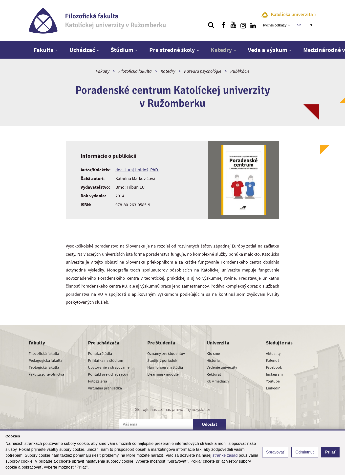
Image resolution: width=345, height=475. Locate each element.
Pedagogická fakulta (45, 360)
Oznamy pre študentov (166, 353)
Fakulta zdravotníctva (46, 374)
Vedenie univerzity (222, 367)
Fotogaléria (97, 381)
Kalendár (273, 360)
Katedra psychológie (202, 71)
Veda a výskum (267, 50)
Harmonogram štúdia (165, 367)
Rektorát (214, 374)
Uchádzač (82, 50)
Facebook (274, 367)
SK (299, 24)
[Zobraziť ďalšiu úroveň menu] (289, 25)
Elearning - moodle (163, 374)
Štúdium (122, 50)
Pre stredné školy (172, 50)
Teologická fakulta (44, 367)
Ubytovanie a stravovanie (108, 367)
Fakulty (102, 71)
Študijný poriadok (162, 360)
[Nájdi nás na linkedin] (253, 25)
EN (309, 24)
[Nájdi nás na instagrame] (243, 25)
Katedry (221, 50)
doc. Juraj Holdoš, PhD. (137, 170)
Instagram (274, 374)
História (213, 360)
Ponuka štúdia (100, 353)
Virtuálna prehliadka (105, 387)
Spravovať (275, 452)
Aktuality (273, 353)
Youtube (273, 381)
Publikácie (240, 71)
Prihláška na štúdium (105, 360)
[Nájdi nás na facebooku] (223, 25)
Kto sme (213, 353)
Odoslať (209, 424)
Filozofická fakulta (135, 71)
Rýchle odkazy (274, 25)
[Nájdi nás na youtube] (233, 25)
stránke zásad (225, 455)
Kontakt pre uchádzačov (108, 374)
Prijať (330, 452)
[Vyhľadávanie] (211, 25)
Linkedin (273, 387)
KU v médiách (218, 381)
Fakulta (44, 50)
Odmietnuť (304, 452)
